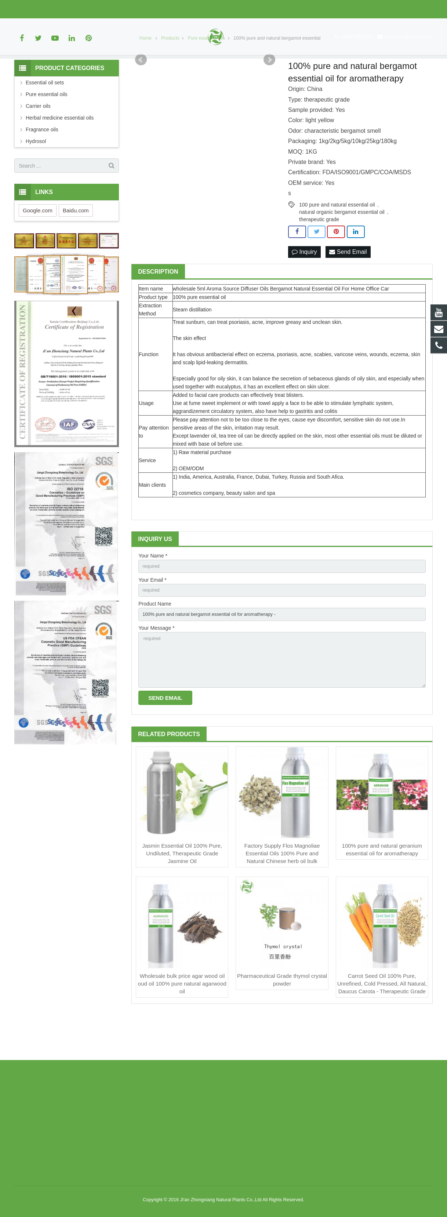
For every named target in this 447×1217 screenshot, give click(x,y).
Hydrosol (36, 178)
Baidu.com (76, 247)
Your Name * (152, 593)
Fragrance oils (42, 166)
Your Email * (152, 618)
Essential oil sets (45, 119)
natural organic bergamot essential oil (342, 248)
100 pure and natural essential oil (337, 241)
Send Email (348, 289)
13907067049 (35, 9)
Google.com (37, 247)
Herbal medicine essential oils (60, 154)
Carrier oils (38, 143)
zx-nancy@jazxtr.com (87, 9)
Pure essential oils (47, 131)
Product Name (154, 644)
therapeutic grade (319, 256)
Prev (141, 96)
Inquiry (304, 289)
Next (269, 96)
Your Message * (156, 669)
